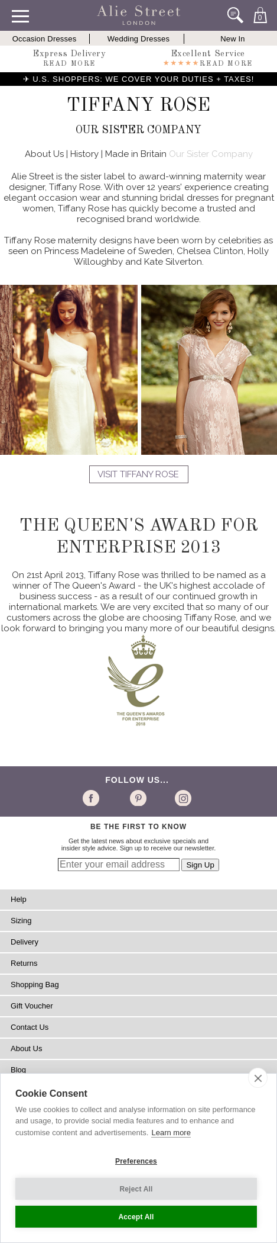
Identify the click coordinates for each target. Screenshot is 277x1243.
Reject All (135, 1189)
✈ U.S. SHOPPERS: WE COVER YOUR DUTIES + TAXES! (139, 79)
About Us (44, 154)
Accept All (136, 1217)
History (84, 154)
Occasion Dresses (44, 38)
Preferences (136, 1161)
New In (232, 38)
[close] (258, 1078)
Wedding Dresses (138, 38)
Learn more (170, 1132)
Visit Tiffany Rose (138, 474)
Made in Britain (136, 154)
